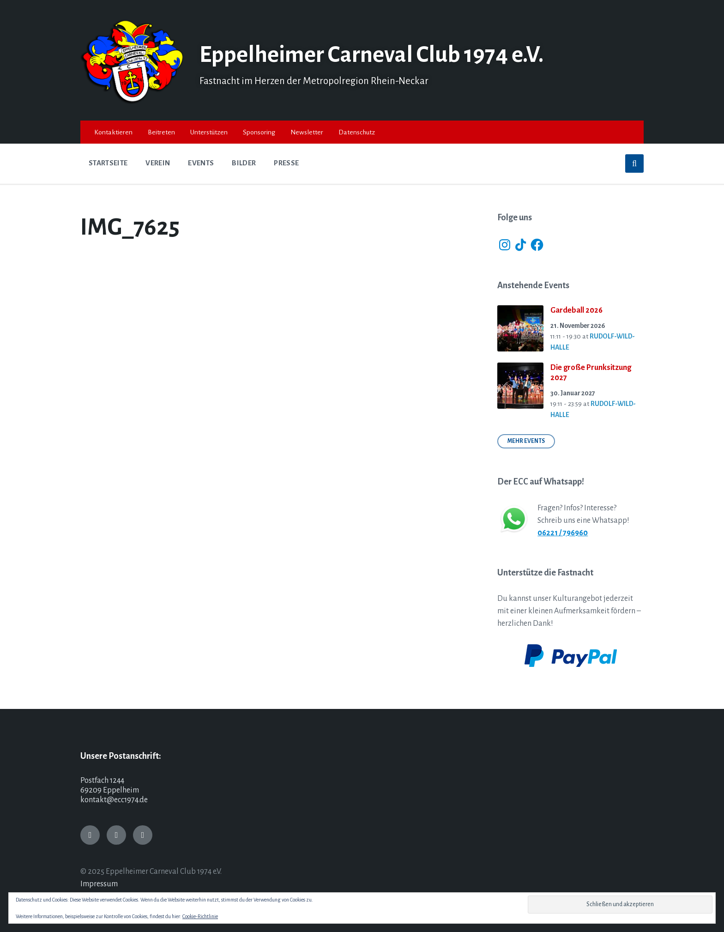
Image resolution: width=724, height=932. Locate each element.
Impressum (99, 884)
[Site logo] (133, 101)
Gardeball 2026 (576, 310)
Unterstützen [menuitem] (209, 132)
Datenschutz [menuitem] (356, 132)
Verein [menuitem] (157, 163)
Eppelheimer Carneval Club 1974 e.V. (378, 54)
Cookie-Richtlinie (200, 916)
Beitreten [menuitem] (161, 132)
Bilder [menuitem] (244, 163)
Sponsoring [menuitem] (259, 132)
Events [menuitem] (201, 163)
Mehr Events (526, 441)
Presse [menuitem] (286, 163)
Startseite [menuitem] (108, 163)
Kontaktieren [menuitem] (113, 132)
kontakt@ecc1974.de (114, 800)
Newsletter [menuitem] (306, 132)
